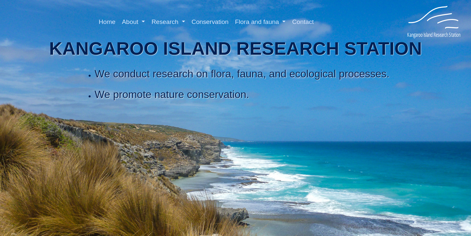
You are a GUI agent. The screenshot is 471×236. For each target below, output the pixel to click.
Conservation (210, 21)
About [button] (131, 21)
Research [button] (165, 21)
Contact (303, 21)
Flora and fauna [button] (258, 21)
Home (107, 21)
